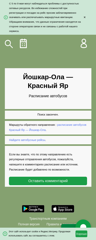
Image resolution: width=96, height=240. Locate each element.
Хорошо (81, 233)
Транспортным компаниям (48, 218)
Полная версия (28, 224)
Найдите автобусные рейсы (27, 139)
